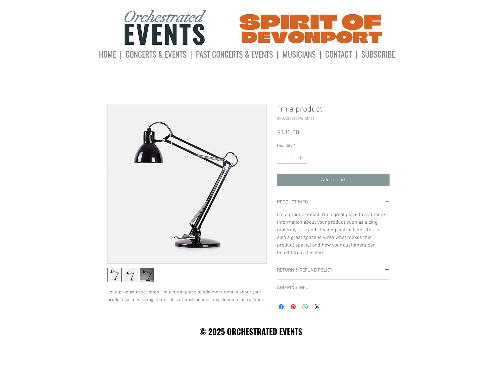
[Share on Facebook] (281, 307)
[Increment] (301, 157)
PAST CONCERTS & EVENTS (234, 54)
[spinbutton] (291, 157)
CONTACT (340, 54)
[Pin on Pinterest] (293, 307)
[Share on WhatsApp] (305, 307)
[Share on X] (317, 307)
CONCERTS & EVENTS (156, 54)
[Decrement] (282, 157)
